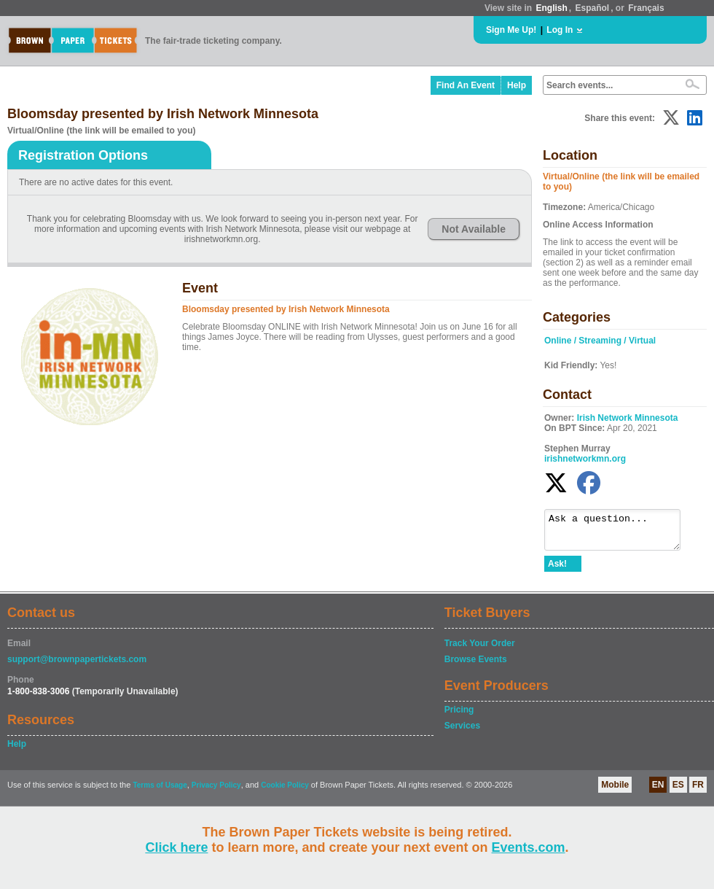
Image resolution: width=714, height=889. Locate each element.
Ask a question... (619, 533)
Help (516, 85)
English (551, 8)
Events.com (528, 847)
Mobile (615, 791)
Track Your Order (479, 650)
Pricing (459, 716)
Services (462, 732)
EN (658, 791)
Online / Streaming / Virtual (600, 340)
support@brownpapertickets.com (76, 666)
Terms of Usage (160, 792)
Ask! (557, 570)
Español (593, 8)
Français (646, 8)
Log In (559, 30)
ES (678, 791)
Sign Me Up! (511, 30)
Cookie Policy (285, 792)
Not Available (474, 229)
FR (698, 791)
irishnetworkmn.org (585, 459)
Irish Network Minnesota (627, 418)
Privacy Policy (216, 792)
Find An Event (465, 85)
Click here (176, 847)
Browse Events (475, 666)
